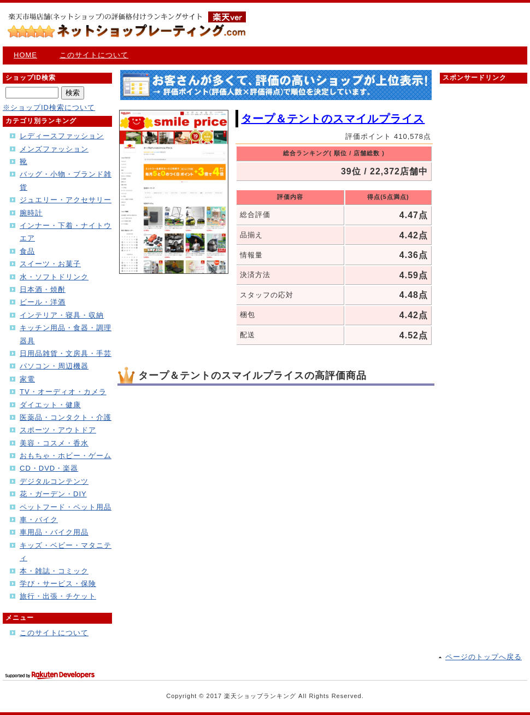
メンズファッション (54, 149)
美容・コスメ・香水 (54, 443)
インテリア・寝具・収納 (62, 315)
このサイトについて (94, 55)
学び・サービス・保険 (58, 583)
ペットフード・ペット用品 (65, 507)
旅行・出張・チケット (58, 596)
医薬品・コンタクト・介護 (65, 417)
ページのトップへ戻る (483, 657)
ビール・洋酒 (43, 302)
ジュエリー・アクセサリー (65, 200)
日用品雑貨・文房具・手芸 (65, 353)
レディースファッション (62, 136)
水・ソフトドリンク (54, 277)
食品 (27, 251)
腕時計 (31, 213)
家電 (27, 379)
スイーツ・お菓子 (50, 264)
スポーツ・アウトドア (58, 430)
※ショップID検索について (49, 107)
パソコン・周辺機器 (54, 366)
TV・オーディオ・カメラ (63, 392)
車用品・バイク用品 (54, 532)
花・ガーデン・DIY (53, 494)
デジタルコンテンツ (54, 481)
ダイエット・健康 (50, 405)
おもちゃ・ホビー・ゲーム (65, 456)
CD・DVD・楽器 (49, 468)
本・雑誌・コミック (54, 571)
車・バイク (39, 519)
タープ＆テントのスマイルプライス (333, 119)
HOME (25, 55)
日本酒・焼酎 (43, 289)
